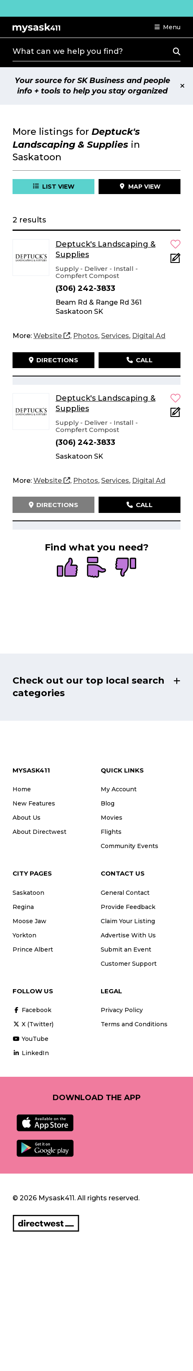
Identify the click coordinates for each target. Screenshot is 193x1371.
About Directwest (39, 832)
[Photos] (85, 336)
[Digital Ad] (148, 336)
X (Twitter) (33, 1024)
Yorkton (24, 935)
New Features (34, 803)
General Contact (125, 892)
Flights (111, 832)
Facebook (32, 1010)
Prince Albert (33, 949)
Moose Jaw (29, 921)
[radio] (67, 568)
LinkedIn (31, 1053)
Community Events (129, 846)
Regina (23, 907)
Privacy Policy (122, 1010)
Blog (107, 803)
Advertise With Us (128, 935)
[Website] (51, 336)
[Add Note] (175, 261)
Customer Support (129, 963)
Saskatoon (28, 892)
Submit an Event (126, 949)
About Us (27, 817)
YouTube (30, 1039)
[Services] (115, 336)
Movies (111, 817)
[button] (167, 27)
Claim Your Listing (128, 921)
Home (22, 789)
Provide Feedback (128, 907)
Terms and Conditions (134, 1024)
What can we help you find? (68, 51)
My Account (119, 789)
